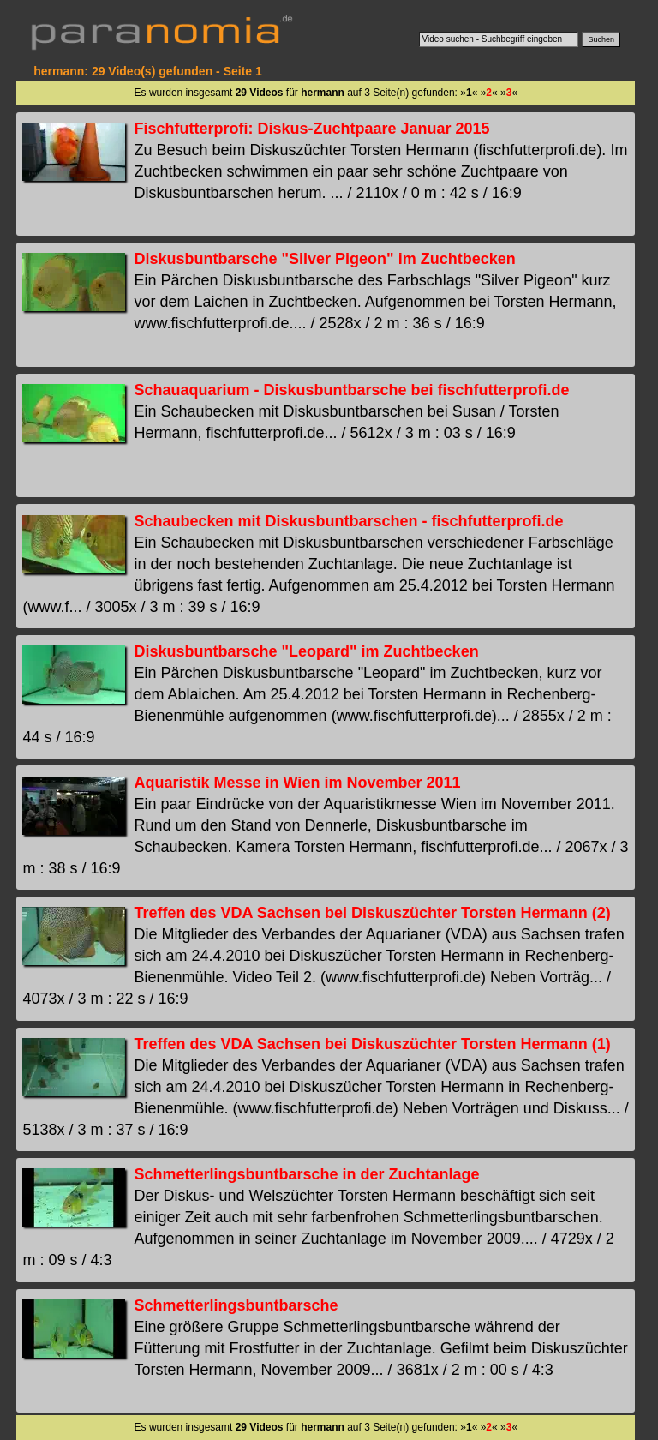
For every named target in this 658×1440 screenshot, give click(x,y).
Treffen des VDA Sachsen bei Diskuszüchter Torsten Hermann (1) (372, 1044)
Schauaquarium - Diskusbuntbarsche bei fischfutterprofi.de (351, 390)
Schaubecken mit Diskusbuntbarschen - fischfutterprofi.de (348, 521)
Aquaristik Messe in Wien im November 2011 (297, 782)
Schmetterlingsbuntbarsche (236, 1305)
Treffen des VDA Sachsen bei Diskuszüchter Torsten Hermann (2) (372, 912)
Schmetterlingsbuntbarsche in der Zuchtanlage (306, 1174)
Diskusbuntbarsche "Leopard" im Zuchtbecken (306, 651)
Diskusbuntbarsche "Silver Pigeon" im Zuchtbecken (324, 258)
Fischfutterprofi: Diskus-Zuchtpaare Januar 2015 (311, 128)
